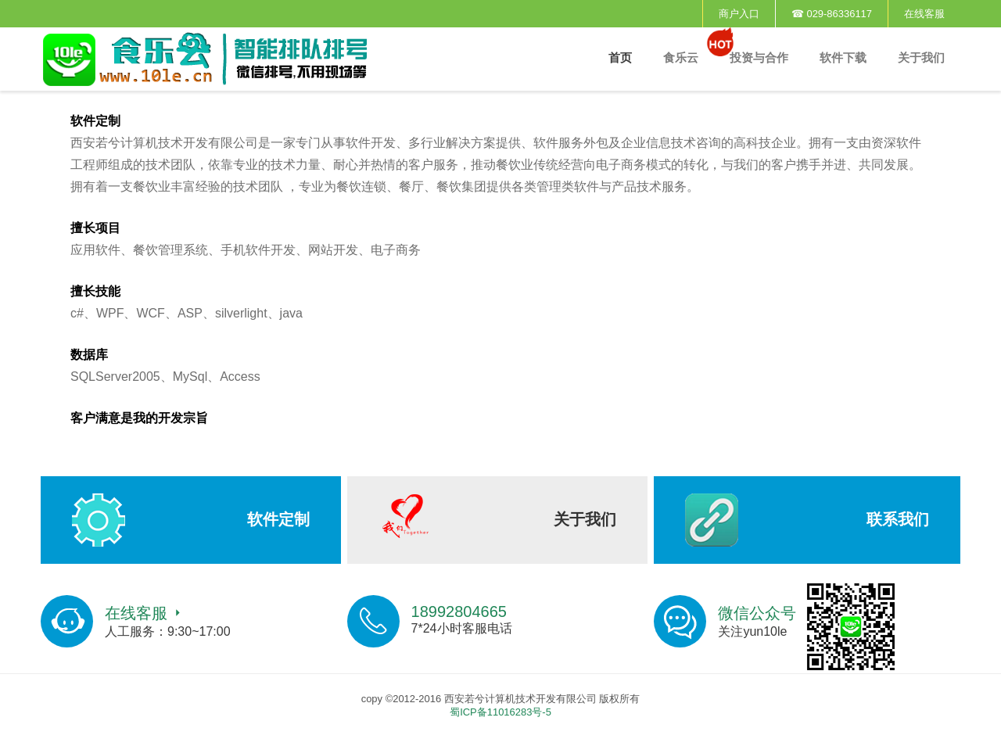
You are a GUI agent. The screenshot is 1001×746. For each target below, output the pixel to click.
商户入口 (739, 14)
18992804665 (459, 611)
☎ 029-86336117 (831, 14)
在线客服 (924, 14)
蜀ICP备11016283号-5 (500, 712)
